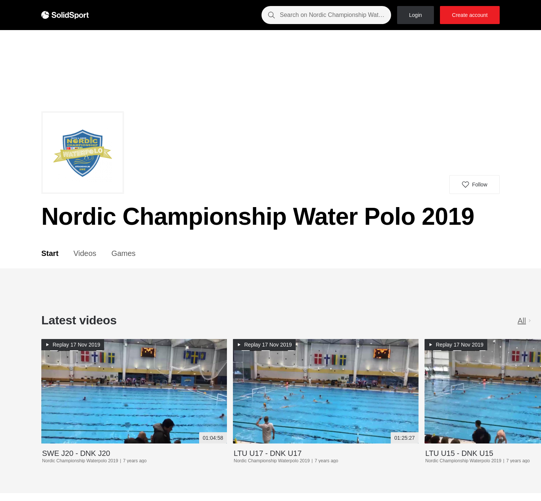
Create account (470, 15)
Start (50, 253)
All (525, 320)
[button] (474, 184)
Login (415, 15)
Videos (85, 253)
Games (123, 253)
